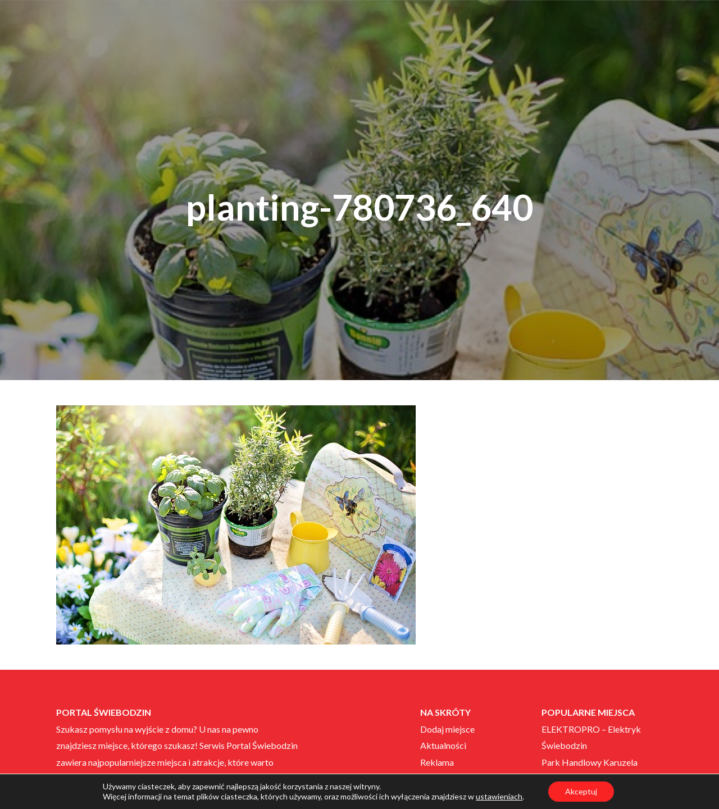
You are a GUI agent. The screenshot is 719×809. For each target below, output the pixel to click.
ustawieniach (499, 796)
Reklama (437, 762)
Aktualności (443, 745)
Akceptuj (581, 791)
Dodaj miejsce (447, 729)
